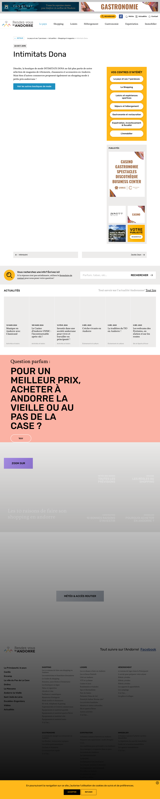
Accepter (72, 792)
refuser (88, 792)
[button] (157, 783)
